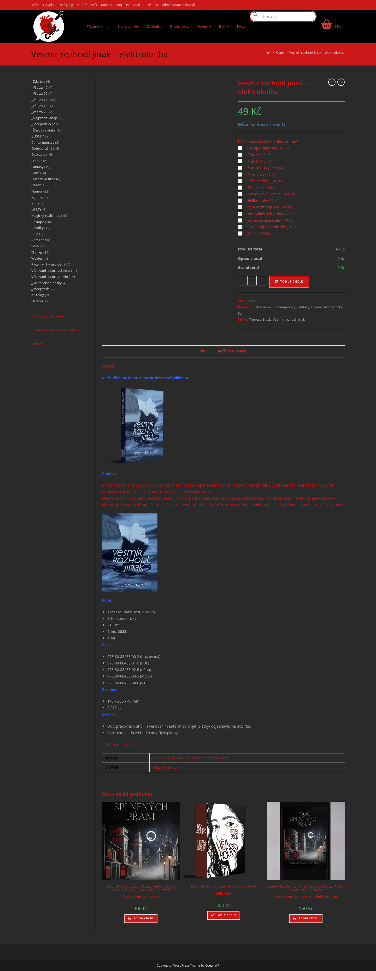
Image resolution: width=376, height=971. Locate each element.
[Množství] (252, 280)
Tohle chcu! (291, 281)
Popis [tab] (205, 351)
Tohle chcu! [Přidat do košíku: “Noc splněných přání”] (143, 918)
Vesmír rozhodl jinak (289, 319)
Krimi (242, 886)
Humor (316, 307)
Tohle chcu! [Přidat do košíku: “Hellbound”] (226, 915)
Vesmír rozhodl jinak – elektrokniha (317, 52)
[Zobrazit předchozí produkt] (332, 82)
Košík (137, 5)
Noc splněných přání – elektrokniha (306, 896)
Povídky (130, 890)
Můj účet (122, 5)
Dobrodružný (131, 886)
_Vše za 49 (263, 307)
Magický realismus (321, 886)
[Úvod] (269, 52)
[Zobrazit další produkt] (341, 82)
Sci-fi (241, 313)
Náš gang (66, 5)
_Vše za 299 (113, 886)
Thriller (166, 890)
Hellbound (223, 893)
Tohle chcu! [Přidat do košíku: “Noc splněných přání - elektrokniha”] (309, 918)
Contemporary (283, 307)
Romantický (333, 307)
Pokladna (151, 5)
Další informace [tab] (231, 351)
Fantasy (303, 307)
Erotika (233, 886)
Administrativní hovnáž (178, 5)
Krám (35, 5)
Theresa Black (260, 319)
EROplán (49, 5)
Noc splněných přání (141, 896)
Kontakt (106, 5)
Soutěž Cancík (87, 5)
